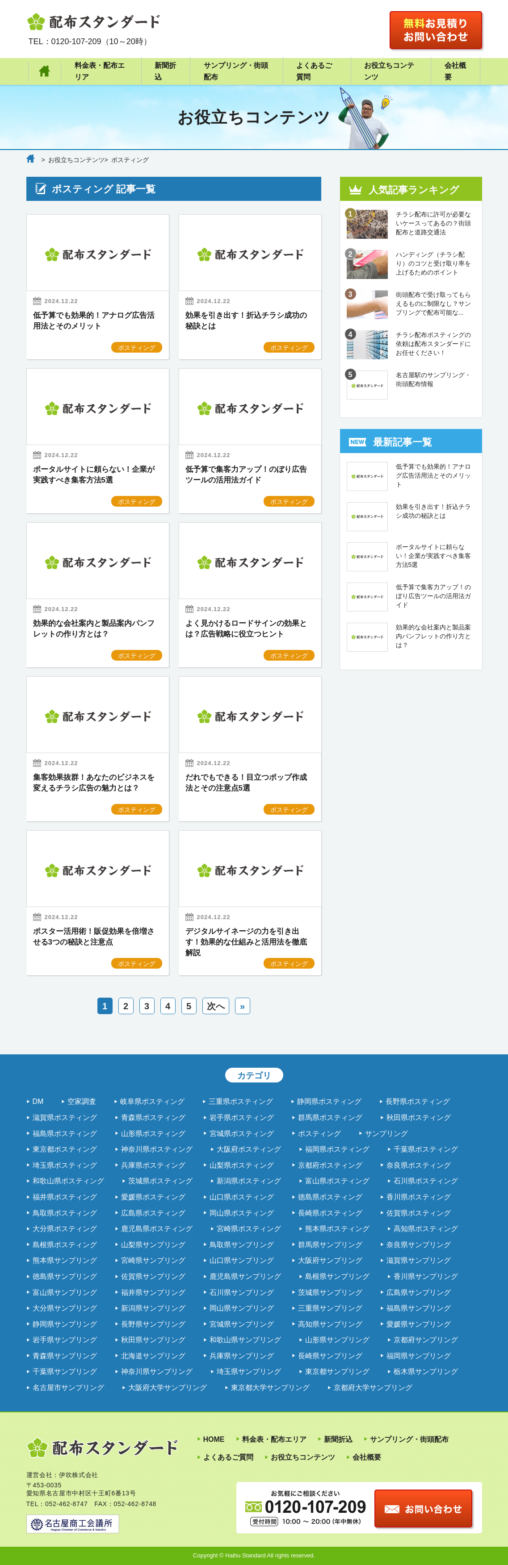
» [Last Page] (242, 1006)
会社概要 (455, 71)
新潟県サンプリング (153, 1308)
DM (38, 1101)
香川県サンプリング (426, 1276)
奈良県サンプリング (418, 1245)
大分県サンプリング (65, 1308)
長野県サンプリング (153, 1324)
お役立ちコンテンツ (389, 71)
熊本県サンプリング (65, 1260)
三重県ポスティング (241, 1101)
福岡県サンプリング (418, 1356)
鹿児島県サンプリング (245, 1276)
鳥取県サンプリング (242, 1245)
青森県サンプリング (65, 1356)
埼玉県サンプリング (249, 1371)
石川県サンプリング (242, 1292)
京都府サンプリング (426, 1340)
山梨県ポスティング (242, 1165)
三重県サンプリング (330, 1308)
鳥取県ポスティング (65, 1213)
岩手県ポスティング (242, 1117)
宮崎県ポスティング (249, 1228)
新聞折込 (165, 71)
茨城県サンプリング (330, 1292)
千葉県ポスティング (426, 1149)
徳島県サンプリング (65, 1276)
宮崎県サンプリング (153, 1260)
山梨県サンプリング (153, 1245)
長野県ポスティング (418, 1101)
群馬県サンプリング (330, 1245)
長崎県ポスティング (330, 1213)
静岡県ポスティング (329, 1101)
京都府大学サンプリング (373, 1387)
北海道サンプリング (153, 1356)
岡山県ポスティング (242, 1213)
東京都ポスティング (65, 1149)
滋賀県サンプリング (418, 1260)
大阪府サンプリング (330, 1260)
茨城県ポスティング (160, 1181)
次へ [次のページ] (216, 1006)
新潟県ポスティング (249, 1181)
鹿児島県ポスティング (157, 1228)
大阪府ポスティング (249, 1149)
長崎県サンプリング (330, 1356)
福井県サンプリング (153, 1292)
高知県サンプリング (330, 1324)
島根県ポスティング (65, 1245)
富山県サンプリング (65, 1292)
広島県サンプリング (418, 1292)
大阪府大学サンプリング (167, 1387)
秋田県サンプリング (153, 1340)
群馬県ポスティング (330, 1117)
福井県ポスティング (65, 1197)
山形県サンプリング (337, 1340)
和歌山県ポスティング (68, 1181)
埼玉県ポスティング (65, 1165)
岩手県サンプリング (65, 1340)
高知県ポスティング (426, 1228)
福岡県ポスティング (337, 1149)
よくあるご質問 (314, 71)
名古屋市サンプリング (68, 1387)
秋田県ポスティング (418, 1117)
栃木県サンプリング (426, 1371)
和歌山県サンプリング (245, 1340)
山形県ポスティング (153, 1133)
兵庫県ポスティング (153, 1165)
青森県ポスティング (153, 1117)
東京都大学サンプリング (270, 1387)
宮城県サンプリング (242, 1324)
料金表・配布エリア (100, 71)
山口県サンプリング (242, 1260)
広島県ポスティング (153, 1213)
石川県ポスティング (426, 1181)
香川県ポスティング (418, 1197)
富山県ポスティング (337, 1181)
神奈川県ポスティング (157, 1149)
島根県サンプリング (337, 1276)
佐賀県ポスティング (418, 1213)
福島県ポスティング (65, 1133)
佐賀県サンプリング (153, 1276)
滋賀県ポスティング (65, 1117)
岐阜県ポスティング (152, 1101)
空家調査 (81, 1101)
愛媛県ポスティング (153, 1197)
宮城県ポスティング (242, 1133)
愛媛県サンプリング (418, 1324)
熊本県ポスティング (337, 1228)
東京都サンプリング (337, 1371)
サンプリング (386, 1133)
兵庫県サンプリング (242, 1356)
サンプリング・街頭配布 (236, 71)
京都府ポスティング (330, 1165)
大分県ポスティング (65, 1228)
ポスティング (319, 1133)
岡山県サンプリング (242, 1308)
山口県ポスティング (242, 1197)
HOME (45, 71)
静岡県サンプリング (65, 1324)
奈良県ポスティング (418, 1165)
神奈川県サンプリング (157, 1371)
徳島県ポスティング (330, 1197)
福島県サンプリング (418, 1308)
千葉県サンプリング (65, 1371)
